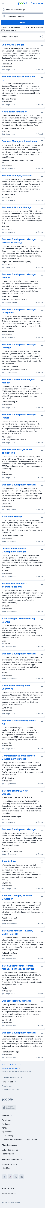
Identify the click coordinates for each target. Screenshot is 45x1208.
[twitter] (15, 1176)
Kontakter (6, 1124)
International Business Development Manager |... (15, 550)
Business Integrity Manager (16, 1001)
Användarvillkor (8, 1188)
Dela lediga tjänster (10, 1150)
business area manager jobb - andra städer (19, 1139)
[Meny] (3, 3)
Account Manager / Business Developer (17, 897)
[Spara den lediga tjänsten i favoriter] (42, 45)
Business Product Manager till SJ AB (19, 722)
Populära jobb (7, 1086)
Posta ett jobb (8, 1154)
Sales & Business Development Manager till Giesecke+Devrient (19, 967)
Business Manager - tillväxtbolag (19, 141)
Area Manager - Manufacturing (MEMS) (18, 620)
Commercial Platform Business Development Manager (18, 757)
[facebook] (4, 1176)
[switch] (41, 36)
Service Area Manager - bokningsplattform (14, 585)
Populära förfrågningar (13, 1077)
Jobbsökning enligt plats (11, 1089)
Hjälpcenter (7, 1131)
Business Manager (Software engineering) (17, 451)
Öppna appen (37, 3)
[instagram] (10, 1176)
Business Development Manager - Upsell (19, 276)
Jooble (17, 1203)
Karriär (4, 1128)
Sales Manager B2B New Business (15, 792)
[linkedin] (21, 1176)
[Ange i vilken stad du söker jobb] (22, 16)
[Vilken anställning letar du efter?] (22, 9)
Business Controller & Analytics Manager (18, 381)
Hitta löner (6, 1168)
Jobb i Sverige (8, 1135)
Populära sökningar (10, 1164)
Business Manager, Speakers (17, 175)
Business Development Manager (19, 484)
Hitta (22, 22)
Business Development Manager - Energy (19, 346)
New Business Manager (14, 111)
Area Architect (10, 861)
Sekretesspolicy (8, 1193)
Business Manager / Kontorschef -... (19, 78)
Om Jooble (6, 1120)
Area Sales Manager (12, 516)
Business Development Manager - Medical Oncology (19, 241)
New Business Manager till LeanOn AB (16, 687)
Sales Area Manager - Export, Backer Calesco (17, 932)
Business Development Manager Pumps (19, 416)
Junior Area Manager (13, 44)
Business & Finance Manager (17, 207)
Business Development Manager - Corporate (19, 311)
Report (39, 69)
